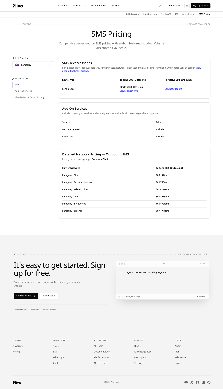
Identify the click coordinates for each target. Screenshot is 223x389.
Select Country (20, 58)
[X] (191, 382)
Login (159, 5)
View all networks (129, 91)
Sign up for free (200, 5)
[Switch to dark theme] (187, 5)
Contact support (173, 89)
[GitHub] (208, 382)
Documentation (98, 5)
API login (98, 346)
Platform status (102, 357)
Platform (79, 5)
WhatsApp (58, 357)
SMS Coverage (150, 14)
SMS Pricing (204, 14)
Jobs (177, 351)
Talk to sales (49, 296)
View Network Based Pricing (29, 97)
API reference (101, 363)
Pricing (115, 5)
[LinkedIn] (203, 382)
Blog (136, 346)
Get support (140, 357)
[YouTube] (186, 382)
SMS (17, 84)
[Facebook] (197, 382)
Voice (56, 346)
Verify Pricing (188, 14)
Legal (177, 363)
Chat (55, 363)
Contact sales (174, 5)
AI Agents (63, 5)
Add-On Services (23, 91)
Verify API (166, 14)
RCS (176, 14)
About (178, 346)
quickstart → (202, 297)
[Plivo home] (18, 6)
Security (138, 363)
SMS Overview (133, 14)
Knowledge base (142, 351)
